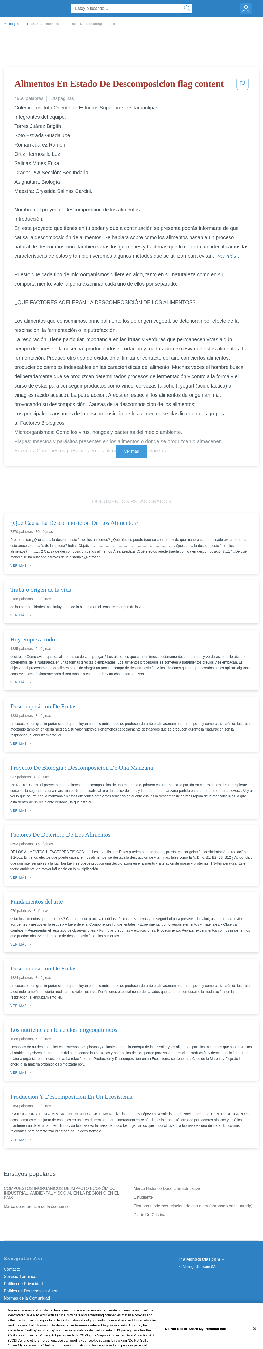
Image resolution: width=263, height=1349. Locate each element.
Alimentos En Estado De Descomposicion (78, 24)
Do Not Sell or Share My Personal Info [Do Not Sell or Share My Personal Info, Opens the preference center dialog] (195, 1341)
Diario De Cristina (149, 1215)
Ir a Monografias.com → (202, 1259)
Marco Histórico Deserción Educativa (167, 1188)
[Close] (254, 1340)
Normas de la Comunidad (27, 1298)
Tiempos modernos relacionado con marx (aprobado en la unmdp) (193, 1206)
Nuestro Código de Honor (27, 1305)
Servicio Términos (20, 1276)
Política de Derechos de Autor (31, 1291)
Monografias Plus (19, 24)
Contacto (12, 1269)
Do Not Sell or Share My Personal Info (38, 1312)
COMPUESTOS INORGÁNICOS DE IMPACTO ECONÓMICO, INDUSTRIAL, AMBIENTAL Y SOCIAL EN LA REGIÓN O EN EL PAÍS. (61, 1193)
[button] (242, 85)
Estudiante (143, 1197)
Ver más (131, 451)
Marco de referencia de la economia (36, 1206)
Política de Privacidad (23, 1284)
